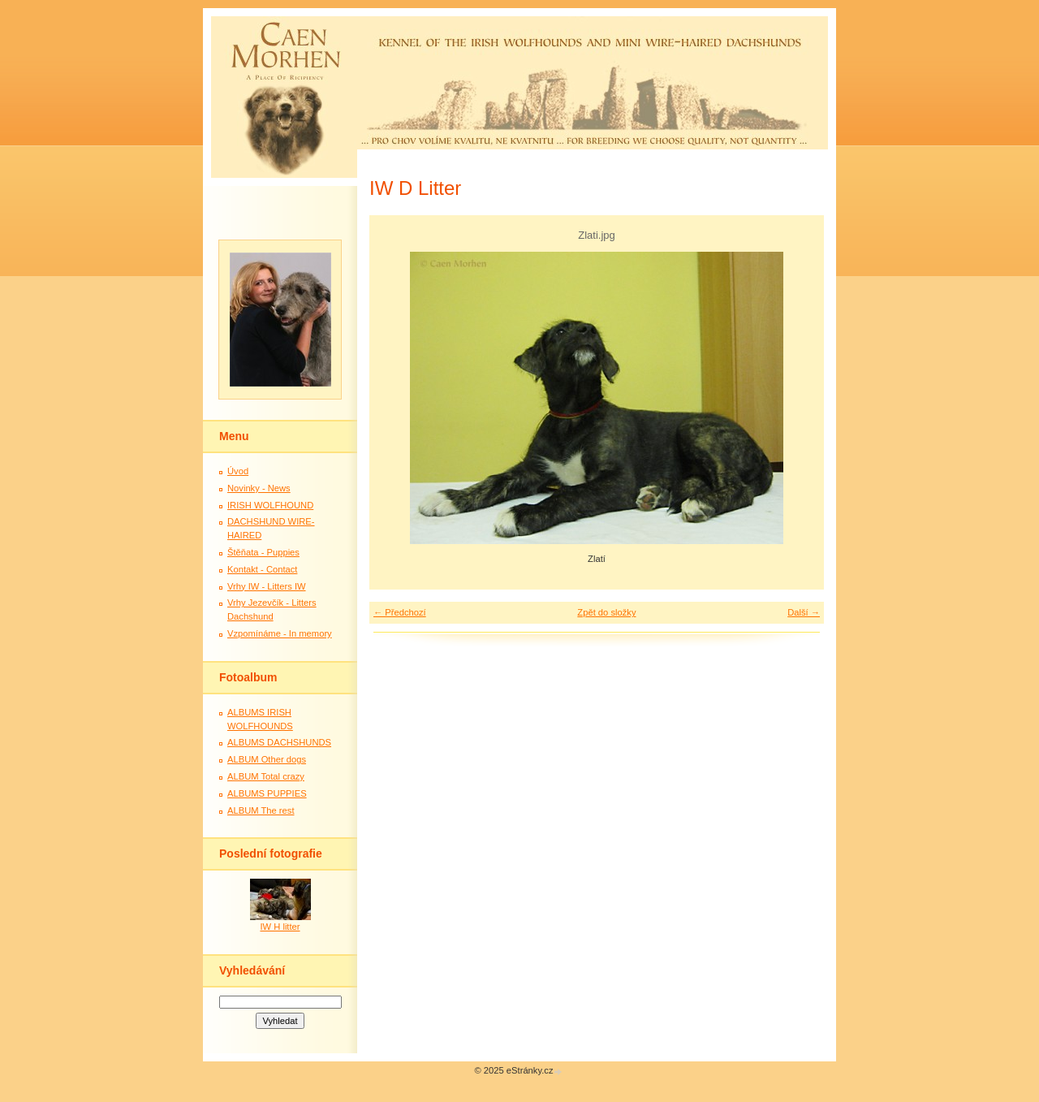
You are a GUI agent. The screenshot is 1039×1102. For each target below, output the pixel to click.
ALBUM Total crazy (265, 776)
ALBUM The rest (261, 810)
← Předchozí (399, 612)
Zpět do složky (606, 612)
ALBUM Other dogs (266, 759)
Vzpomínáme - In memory (279, 633)
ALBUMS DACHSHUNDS (279, 742)
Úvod (237, 471)
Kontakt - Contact (262, 569)
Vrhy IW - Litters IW (266, 586)
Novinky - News (259, 488)
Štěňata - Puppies (263, 552)
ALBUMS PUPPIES (267, 793)
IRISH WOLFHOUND (270, 505)
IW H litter (280, 926)
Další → (803, 612)
